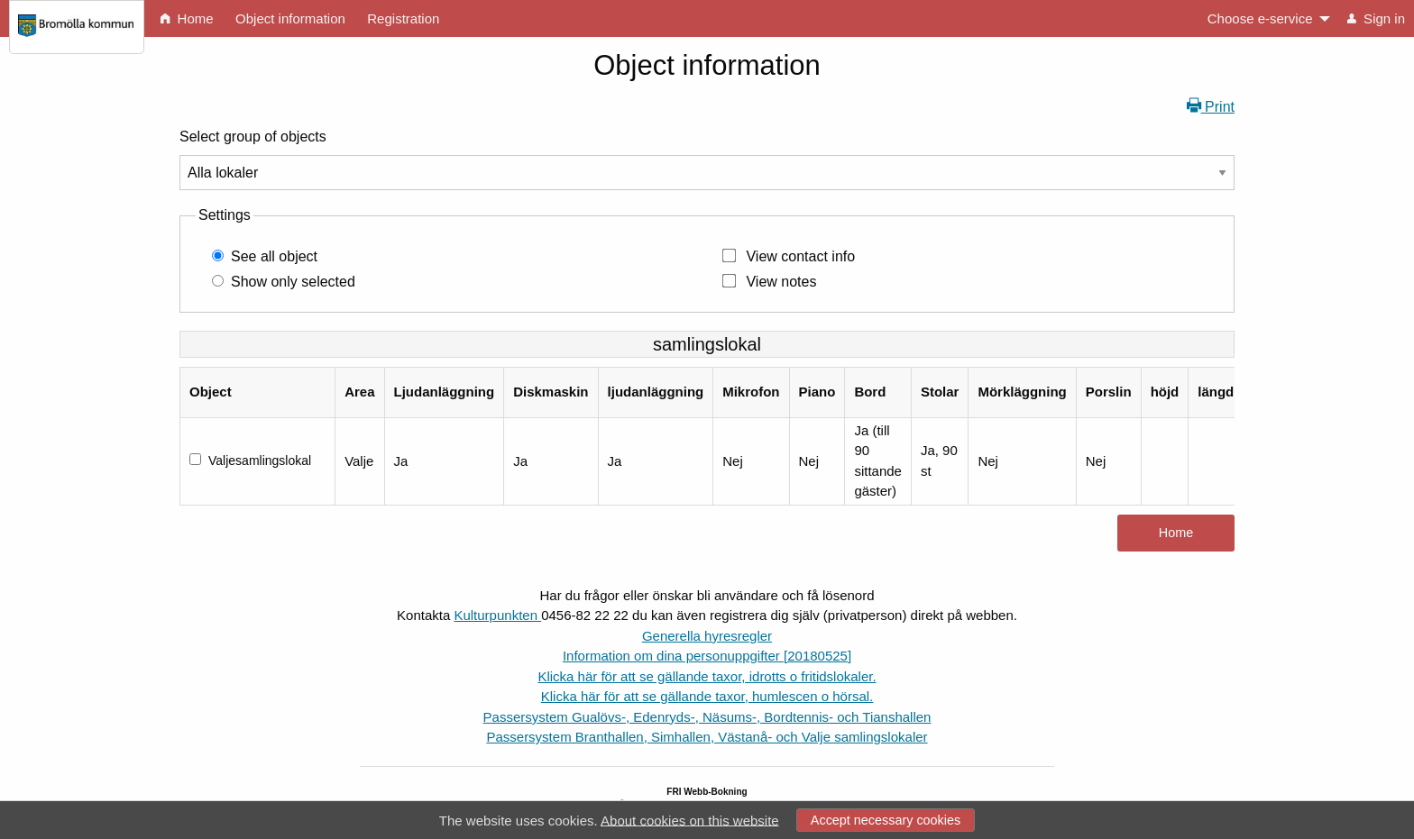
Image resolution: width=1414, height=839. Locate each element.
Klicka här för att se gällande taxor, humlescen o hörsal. (707, 696)
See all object (274, 256)
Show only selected (293, 281)
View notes (781, 281)
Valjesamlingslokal (259, 460)
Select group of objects (252, 136)
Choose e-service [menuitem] (1260, 18)
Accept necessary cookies (885, 820)
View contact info (800, 256)
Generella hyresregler (707, 635)
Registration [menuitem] (403, 18)
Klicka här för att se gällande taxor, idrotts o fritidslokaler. (706, 676)
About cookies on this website (690, 819)
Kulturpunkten (497, 615)
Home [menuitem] (187, 18)
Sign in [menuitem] (1376, 18)
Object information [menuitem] (290, 18)
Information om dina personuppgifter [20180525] (707, 655)
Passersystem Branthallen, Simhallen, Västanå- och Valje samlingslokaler (706, 736)
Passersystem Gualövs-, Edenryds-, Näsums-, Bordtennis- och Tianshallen (707, 717)
